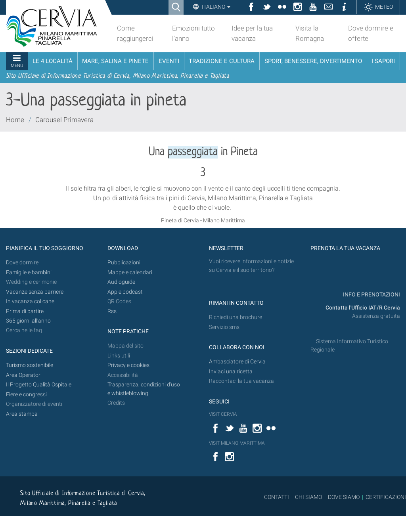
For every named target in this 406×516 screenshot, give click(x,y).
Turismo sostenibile (29, 365)
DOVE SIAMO (343, 497)
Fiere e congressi (26, 394)
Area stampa (22, 414)
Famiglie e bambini (29, 272)
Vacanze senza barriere (34, 292)
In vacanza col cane (30, 301)
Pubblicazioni (123, 262)
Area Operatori (24, 375)
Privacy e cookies (128, 365)
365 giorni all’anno (28, 320)
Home (15, 120)
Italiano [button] (215, 7)
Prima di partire (25, 311)
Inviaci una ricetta (231, 371)
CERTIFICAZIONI (386, 497)
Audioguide (121, 282)
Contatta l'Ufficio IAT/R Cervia (363, 307)
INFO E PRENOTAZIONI (371, 294)
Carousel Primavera (64, 120)
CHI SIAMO (308, 497)
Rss (112, 311)
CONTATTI (276, 497)
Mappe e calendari (129, 272)
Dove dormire (22, 262)
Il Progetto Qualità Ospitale (38, 384)
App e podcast (125, 292)
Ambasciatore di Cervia (237, 361)
